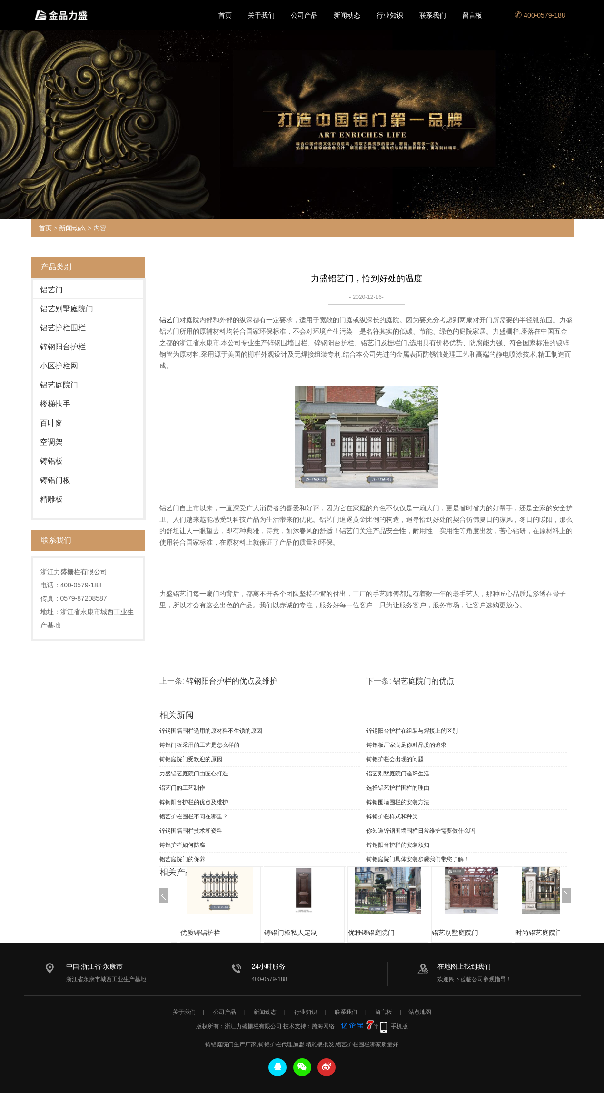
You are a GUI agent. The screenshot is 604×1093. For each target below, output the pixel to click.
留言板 (472, 15)
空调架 (51, 442)
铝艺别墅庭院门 (66, 309)
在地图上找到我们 (464, 966)
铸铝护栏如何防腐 (182, 845)
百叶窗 (51, 423)
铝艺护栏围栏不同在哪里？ (193, 816)
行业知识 (389, 15)
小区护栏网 (59, 366)
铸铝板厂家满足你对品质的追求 (406, 745)
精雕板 (51, 499)
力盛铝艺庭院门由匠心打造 (193, 773)
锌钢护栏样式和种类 (392, 816)
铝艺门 (51, 290)
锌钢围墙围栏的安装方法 (397, 802)
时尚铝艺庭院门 (538, 932)
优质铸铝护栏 (200, 932)
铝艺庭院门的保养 (182, 859)
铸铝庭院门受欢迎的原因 (190, 759)
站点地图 (419, 1012)
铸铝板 (51, 461)
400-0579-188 (540, 15)
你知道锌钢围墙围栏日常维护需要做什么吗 (420, 830)
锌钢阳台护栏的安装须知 (397, 845)
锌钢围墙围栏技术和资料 (190, 830)
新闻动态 (347, 15)
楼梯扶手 (55, 404)
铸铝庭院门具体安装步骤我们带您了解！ (417, 859)
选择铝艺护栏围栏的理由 (397, 788)
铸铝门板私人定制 (290, 932)
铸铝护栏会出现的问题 (395, 759)
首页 (225, 15)
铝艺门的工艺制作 (182, 788)
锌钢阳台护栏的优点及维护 (231, 681)
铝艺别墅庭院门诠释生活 (397, 773)
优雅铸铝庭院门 (371, 932)
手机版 (399, 1026)
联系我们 (432, 15)
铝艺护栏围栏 (63, 328)
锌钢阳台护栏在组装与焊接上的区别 (412, 730)
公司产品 (304, 15)
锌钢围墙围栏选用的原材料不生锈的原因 (210, 730)
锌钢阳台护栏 (63, 347)
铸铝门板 (55, 480)
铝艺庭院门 (59, 385)
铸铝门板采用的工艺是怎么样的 (199, 745)
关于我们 (261, 15)
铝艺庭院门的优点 (423, 681)
